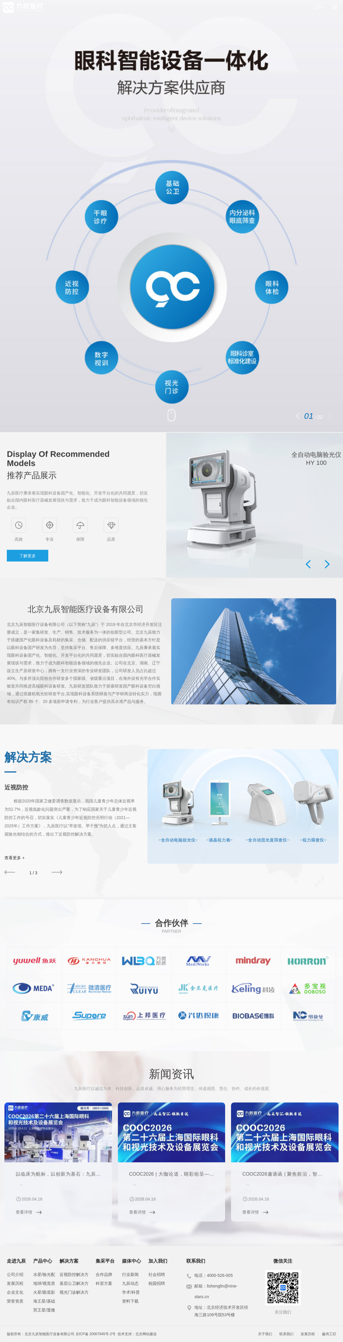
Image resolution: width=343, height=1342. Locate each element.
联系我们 (286, 1334)
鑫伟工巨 (329, 1334)
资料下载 (130, 1301)
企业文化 (15, 1292)
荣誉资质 (15, 1301)
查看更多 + (14, 857)
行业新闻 (130, 1274)
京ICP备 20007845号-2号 (96, 1334)
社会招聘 (156, 1274)
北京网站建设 (146, 1334)
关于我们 (265, 1334)
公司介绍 (15, 1274)
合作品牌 (104, 1274)
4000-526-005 (220, 1275)
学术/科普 (131, 1292)
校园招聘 (156, 1283)
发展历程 (15, 1283)
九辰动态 (130, 1283)
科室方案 (104, 1283)
